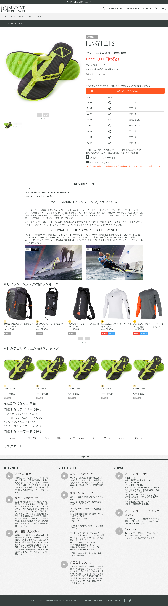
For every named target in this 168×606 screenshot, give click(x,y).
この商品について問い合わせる (102, 158)
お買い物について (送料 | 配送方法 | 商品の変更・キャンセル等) (112, 153)
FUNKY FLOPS (9, 388)
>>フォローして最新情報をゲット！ (139, 538)
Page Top (84, 457)
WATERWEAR (133, 8)
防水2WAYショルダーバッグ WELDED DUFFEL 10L (83, 325)
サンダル (11, 438)
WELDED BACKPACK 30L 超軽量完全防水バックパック (18, 325)
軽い (47, 438)
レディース (137, 438)
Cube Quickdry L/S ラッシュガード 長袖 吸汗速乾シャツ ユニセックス (148, 325)
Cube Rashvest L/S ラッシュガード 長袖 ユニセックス (116, 325)
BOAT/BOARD (116, 8)
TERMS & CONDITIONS (92, 600)
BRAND (147, 8)
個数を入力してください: (96, 74)
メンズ (121, 438)
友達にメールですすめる (99, 162)
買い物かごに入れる (114, 91)
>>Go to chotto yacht (137, 524)
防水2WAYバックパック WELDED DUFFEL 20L (49, 325)
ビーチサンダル (29, 438)
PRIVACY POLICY (114, 600)
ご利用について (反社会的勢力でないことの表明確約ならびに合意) (113, 150)
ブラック (106, 438)
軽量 (59, 438)
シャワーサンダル (76, 438)
